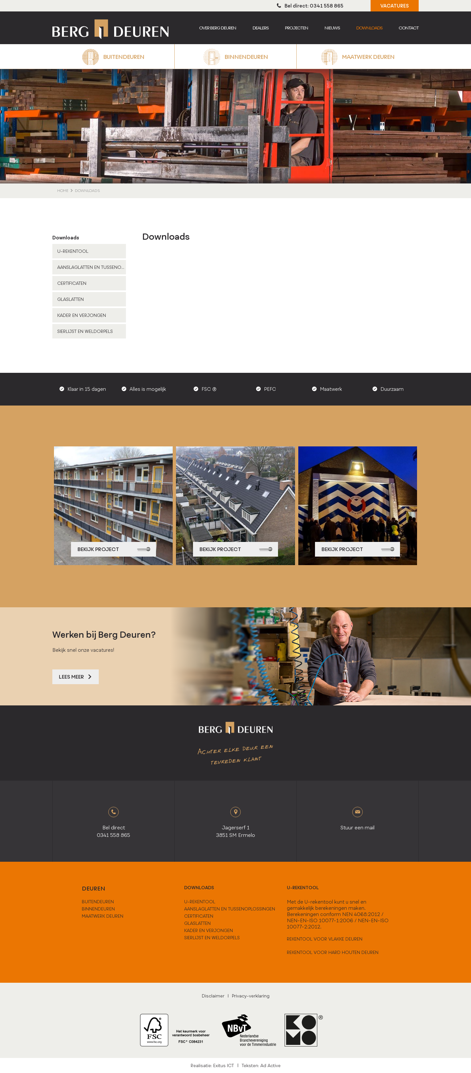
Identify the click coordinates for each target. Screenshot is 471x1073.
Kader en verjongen (81, 315)
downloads (199, 888)
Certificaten (71, 283)
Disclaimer (213, 996)
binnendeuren (98, 909)
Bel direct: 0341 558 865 (310, 6)
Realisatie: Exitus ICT (212, 1065)
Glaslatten (70, 299)
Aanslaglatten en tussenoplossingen (91, 267)
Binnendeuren (246, 57)
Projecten (296, 28)
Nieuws (332, 28)
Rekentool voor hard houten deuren (332, 952)
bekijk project (114, 549)
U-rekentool (303, 888)
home (62, 190)
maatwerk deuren (102, 916)
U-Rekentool (72, 251)
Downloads (369, 28)
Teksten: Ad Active (261, 1065)
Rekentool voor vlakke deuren (324, 939)
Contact (409, 28)
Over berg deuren (217, 28)
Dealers (261, 28)
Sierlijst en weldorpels (85, 331)
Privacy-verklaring (251, 996)
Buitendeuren (123, 57)
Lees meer (75, 676)
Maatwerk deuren (368, 57)
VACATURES (394, 6)
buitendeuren (98, 902)
